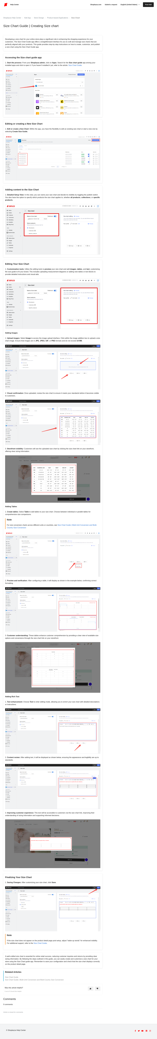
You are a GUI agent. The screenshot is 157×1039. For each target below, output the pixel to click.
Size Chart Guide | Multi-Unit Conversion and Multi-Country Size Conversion (34, 980)
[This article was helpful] (90, 988)
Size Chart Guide (75, 65)
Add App (27, 18)
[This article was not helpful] (97, 988)
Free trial (148, 4)
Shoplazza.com (95, 4)
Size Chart (75, 18)
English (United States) (129, 4)
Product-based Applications (57, 18)
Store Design (39, 18)
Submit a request (111, 4)
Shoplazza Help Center (12, 18)
